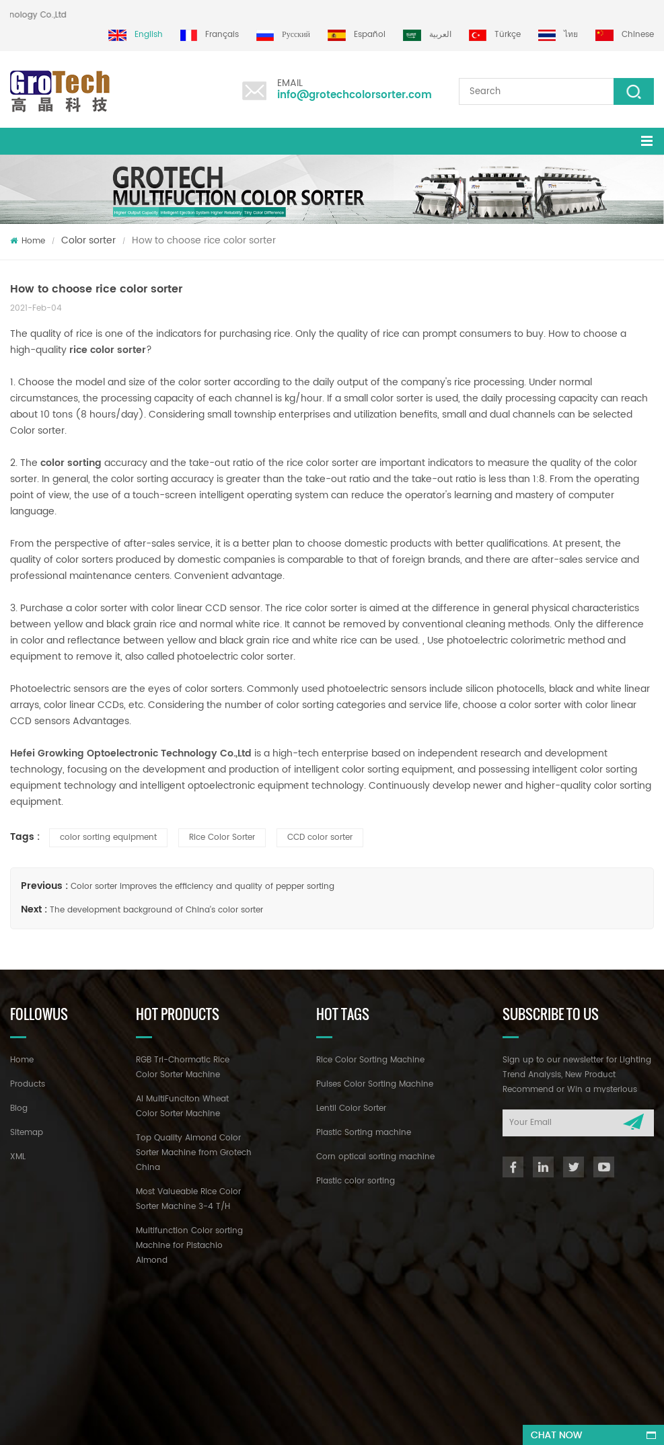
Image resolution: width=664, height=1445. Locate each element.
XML (18, 1156)
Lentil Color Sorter (351, 1108)
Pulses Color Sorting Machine (374, 1084)
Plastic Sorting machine (363, 1132)
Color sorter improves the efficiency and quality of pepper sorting (202, 886)
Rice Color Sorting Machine (370, 1060)
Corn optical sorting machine (375, 1156)
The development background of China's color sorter (156, 910)
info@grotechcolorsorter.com (354, 95)
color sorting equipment (108, 837)
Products (27, 1084)
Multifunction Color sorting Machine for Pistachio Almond (189, 1245)
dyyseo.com (418, 1422)
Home (27, 241)
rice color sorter (107, 350)
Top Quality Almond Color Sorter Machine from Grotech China (194, 1153)
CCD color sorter (320, 837)
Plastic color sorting (355, 1181)
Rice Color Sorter (222, 837)
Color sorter (88, 240)
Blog (19, 1108)
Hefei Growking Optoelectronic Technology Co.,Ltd (131, 753)
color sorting (71, 463)
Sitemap (26, 1132)
